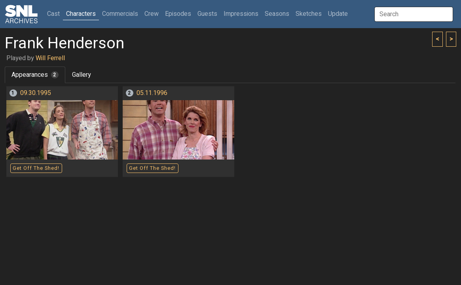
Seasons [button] (277, 14)
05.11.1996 (152, 93)
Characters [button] (81, 14)
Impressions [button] (241, 14)
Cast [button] (55, 14)
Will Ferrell (50, 58)
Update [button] (338, 14)
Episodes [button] (178, 14)
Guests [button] (207, 14)
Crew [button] (151, 14)
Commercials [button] (120, 14)
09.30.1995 (35, 93)
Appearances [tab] (35, 75)
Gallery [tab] (81, 75)
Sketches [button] (309, 14)
